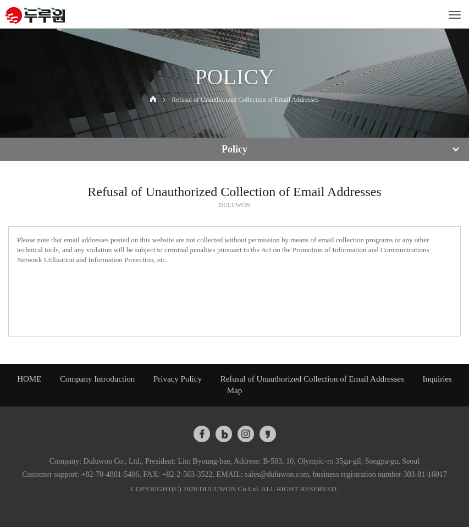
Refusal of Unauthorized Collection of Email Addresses (312, 378)
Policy (234, 149)
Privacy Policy (177, 378)
